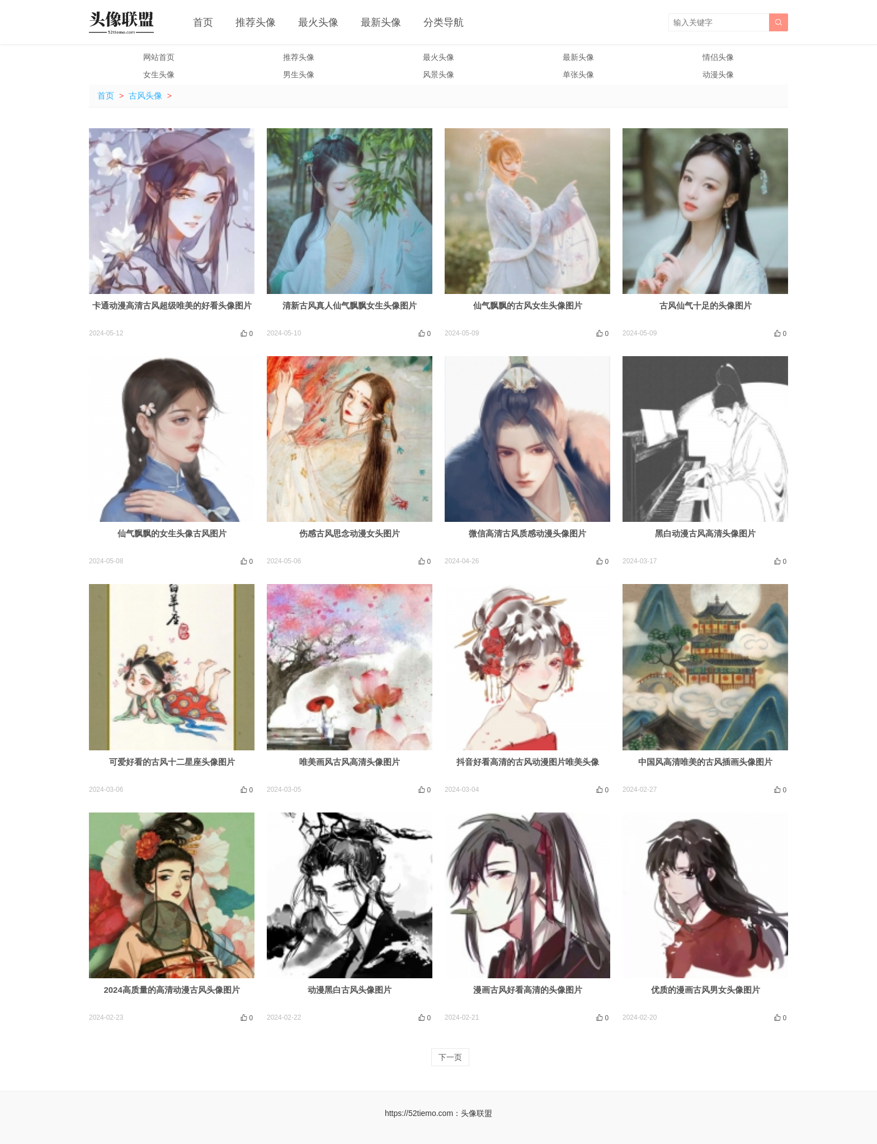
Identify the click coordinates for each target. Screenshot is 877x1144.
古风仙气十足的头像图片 (705, 305)
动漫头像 (718, 74)
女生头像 (159, 74)
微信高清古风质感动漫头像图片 (527, 533)
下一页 (450, 1057)
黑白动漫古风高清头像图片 (705, 533)
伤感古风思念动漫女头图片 (349, 533)
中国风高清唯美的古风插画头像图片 (705, 762)
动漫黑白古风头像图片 (350, 989)
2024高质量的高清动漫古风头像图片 (171, 989)
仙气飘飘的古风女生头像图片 (527, 305)
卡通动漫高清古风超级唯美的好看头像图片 (172, 305)
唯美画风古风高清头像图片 (349, 762)
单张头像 (578, 74)
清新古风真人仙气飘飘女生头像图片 (349, 305)
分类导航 (443, 22)
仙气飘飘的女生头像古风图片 (172, 533)
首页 (203, 22)
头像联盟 (476, 1113)
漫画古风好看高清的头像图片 (527, 989)
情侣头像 (718, 57)
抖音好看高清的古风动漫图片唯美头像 (527, 762)
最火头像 (318, 22)
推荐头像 (255, 22)
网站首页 (159, 57)
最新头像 (381, 22)
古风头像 (145, 95)
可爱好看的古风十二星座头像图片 (172, 762)
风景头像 (438, 74)
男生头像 (298, 74)
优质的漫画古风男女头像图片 (705, 989)
